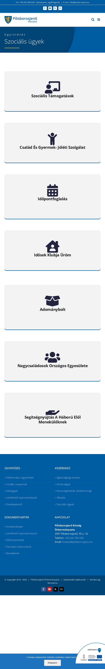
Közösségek (63, 484)
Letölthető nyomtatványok (21, 497)
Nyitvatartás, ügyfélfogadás (48, 2)
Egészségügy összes (68, 477)
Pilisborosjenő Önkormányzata (45, 579)
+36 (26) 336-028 (74, 538)
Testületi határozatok (18, 546)
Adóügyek (12, 491)
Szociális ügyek (65, 504)
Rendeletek (12, 553)
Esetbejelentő (14, 504)
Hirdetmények (14, 526)
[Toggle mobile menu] (99, 19)
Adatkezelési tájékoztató (74, 579)
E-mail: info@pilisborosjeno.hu (76, 2)
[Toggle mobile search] (92, 19)
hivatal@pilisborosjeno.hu (77, 542)
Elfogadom (52, 663)
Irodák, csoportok (16, 484)
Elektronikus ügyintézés (20, 477)
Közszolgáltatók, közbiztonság (74, 491)
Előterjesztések (15, 540)
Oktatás (61, 497)
